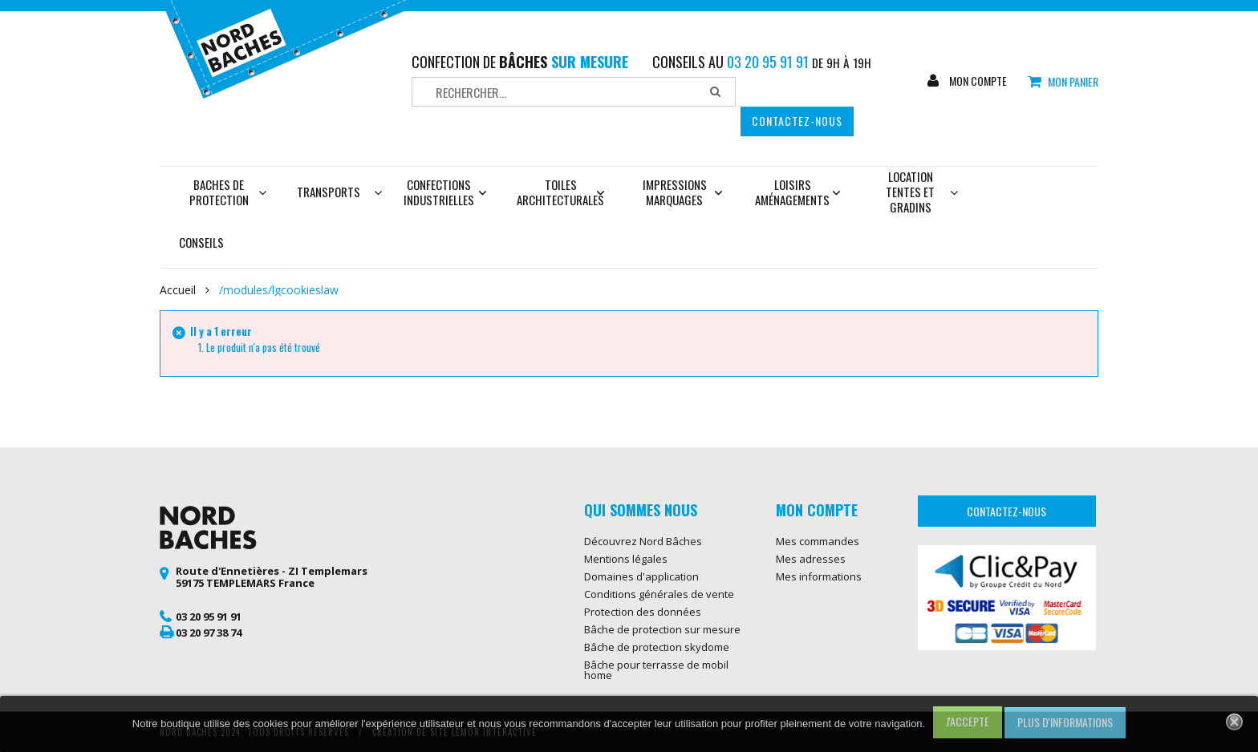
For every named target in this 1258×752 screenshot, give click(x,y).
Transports (328, 191)
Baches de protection (228, 192)
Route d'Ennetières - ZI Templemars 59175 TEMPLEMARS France (271, 577)
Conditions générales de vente (659, 594)
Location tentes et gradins (922, 192)
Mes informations (819, 576)
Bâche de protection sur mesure (662, 629)
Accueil (178, 290)
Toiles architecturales (560, 192)
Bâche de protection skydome (656, 647)
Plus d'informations (1065, 722)
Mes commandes (817, 541)
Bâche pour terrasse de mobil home (656, 669)
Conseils (201, 242)
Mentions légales (626, 559)
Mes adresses (811, 559)
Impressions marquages (683, 192)
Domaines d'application (641, 576)
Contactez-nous (797, 120)
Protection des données (642, 611)
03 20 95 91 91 (208, 616)
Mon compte (977, 81)
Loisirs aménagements (797, 192)
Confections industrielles (445, 192)
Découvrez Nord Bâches (643, 541)
